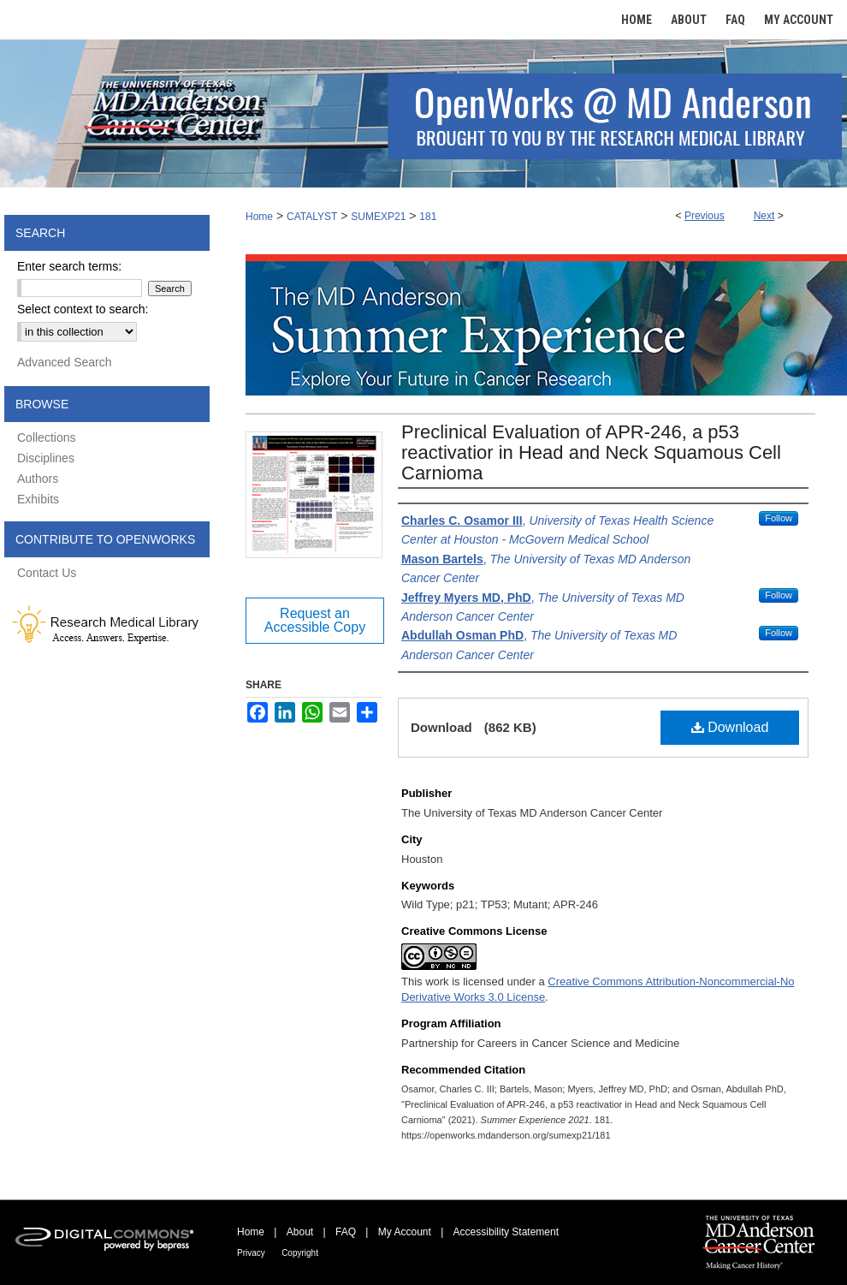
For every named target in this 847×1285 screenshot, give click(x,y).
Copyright (299, 1253)
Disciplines (45, 458)
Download (730, 727)
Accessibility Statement (506, 1232)
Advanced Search (64, 362)
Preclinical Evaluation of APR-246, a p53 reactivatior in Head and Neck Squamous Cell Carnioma (591, 452)
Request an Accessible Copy (314, 620)
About (300, 1232)
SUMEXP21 (378, 217)
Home (259, 217)
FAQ (345, 1232)
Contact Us (46, 573)
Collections (46, 437)
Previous (704, 216)
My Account (404, 1232)
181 (427, 217)
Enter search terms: (69, 266)
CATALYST (312, 217)
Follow (778, 518)
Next (764, 216)
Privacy (251, 1253)
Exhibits (38, 499)
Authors (37, 478)
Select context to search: (82, 309)
